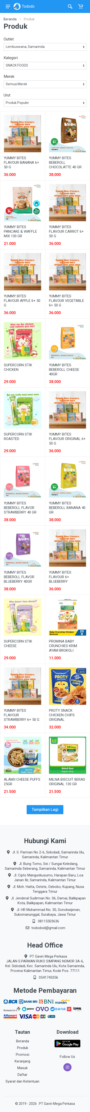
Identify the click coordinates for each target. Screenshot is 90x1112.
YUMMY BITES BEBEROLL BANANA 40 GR (67, 507)
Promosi (22, 1054)
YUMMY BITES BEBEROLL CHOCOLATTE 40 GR (65, 162)
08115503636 (48, 921)
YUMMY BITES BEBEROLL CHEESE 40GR (64, 369)
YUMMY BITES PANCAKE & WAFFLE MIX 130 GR (20, 231)
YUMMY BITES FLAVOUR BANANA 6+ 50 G (21, 162)
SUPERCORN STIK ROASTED (18, 436)
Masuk (22, 1068)
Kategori (11, 58)
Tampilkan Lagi (45, 809)
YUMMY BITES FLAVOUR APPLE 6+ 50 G (22, 300)
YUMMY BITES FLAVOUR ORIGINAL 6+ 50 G (67, 439)
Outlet (9, 39)
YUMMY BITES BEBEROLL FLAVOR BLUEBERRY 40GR (19, 577)
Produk (22, 1048)
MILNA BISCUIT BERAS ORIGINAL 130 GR (67, 781)
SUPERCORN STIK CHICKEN (18, 367)
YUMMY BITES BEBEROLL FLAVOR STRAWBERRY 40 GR (20, 507)
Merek (9, 76)
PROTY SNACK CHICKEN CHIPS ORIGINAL (62, 715)
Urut (7, 95)
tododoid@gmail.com (48, 928)
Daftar (22, 1074)
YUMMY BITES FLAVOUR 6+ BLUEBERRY (60, 577)
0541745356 (48, 977)
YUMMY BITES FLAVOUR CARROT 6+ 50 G (66, 231)
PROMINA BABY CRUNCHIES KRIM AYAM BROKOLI (63, 646)
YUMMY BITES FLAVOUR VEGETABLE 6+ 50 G (66, 300)
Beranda (10, 19)
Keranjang (22, 1061)
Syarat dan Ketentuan (22, 1081)
